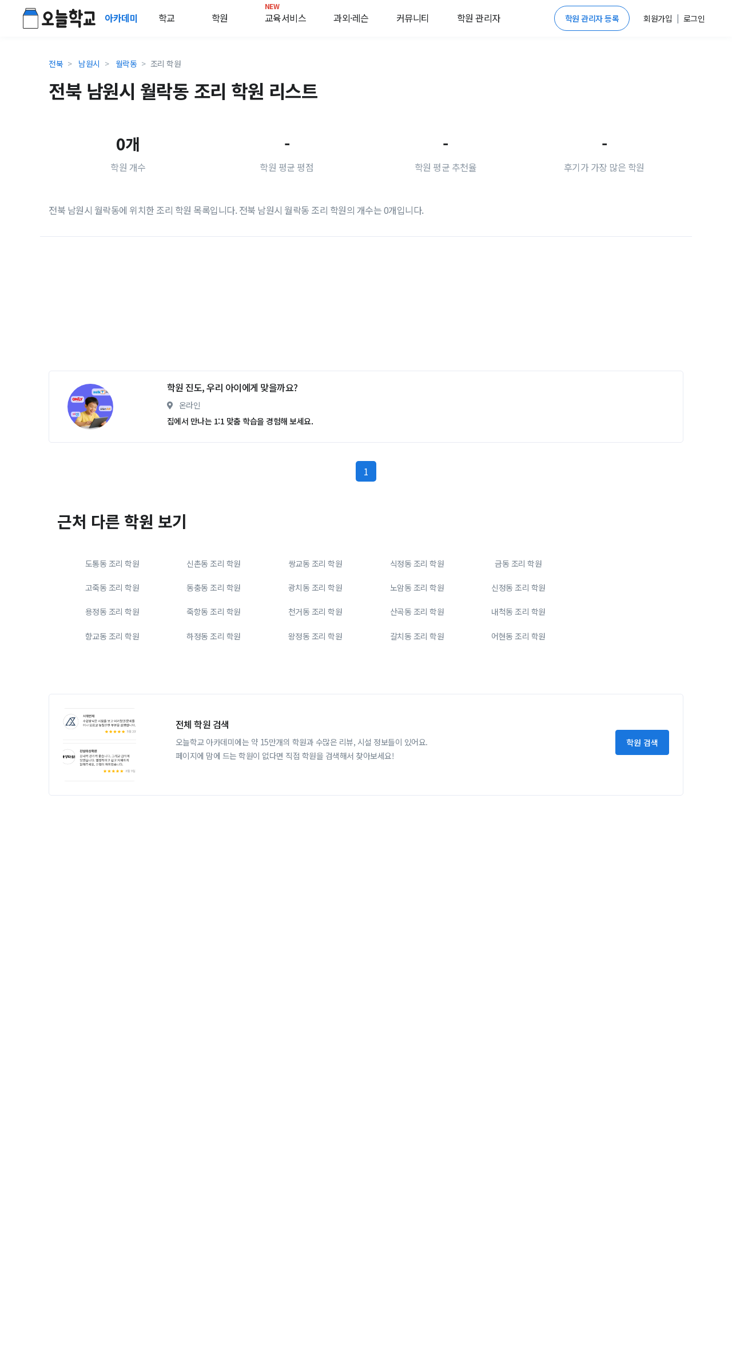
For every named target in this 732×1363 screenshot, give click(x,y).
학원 (220, 18)
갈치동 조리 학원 (417, 636)
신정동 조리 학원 (518, 587)
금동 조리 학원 (518, 563)
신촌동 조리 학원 (213, 563)
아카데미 (122, 18)
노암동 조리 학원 (417, 587)
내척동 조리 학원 (518, 611)
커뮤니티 (412, 18)
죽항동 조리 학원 (213, 611)
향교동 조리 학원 (112, 636)
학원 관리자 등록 (592, 18)
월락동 (126, 63)
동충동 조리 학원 (213, 587)
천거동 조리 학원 (315, 611)
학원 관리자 (478, 18)
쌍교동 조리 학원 (315, 563)
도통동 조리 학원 (112, 563)
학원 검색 (642, 742)
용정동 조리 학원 (112, 611)
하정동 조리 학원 (213, 636)
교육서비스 (286, 15)
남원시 (89, 63)
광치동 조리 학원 (315, 587)
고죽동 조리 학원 (112, 587)
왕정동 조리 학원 (315, 636)
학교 (166, 18)
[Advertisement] (366, 308)
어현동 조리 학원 (518, 636)
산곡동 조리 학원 (417, 611)
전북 (56, 63)
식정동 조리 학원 (417, 563)
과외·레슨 (351, 18)
